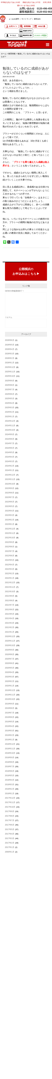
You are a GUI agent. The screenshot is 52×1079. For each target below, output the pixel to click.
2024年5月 (9, 452)
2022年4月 (9, 564)
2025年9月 (9, 380)
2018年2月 (9, 789)
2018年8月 (9, 762)
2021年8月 (9, 600)
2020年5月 (9, 668)
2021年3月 (9, 623)
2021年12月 (10, 582)
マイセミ (13, 35)
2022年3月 (9, 569)
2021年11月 (10, 587)
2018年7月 (9, 766)
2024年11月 (10, 425)
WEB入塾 (41, 26)
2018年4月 (9, 780)
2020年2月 (9, 681)
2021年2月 (9, 627)
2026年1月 (9, 362)
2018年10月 (10, 753)
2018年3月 (9, 784)
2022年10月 (10, 537)
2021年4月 (9, 618)
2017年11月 (10, 802)
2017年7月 (9, 820)
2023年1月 (9, 524)
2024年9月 (9, 434)
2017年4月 (9, 834)
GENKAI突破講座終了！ (14, 291)
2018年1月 (9, 793)
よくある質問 (14, 19)
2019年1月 (9, 739)
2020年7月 (9, 659)
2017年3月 (9, 838)
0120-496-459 (44, 8)
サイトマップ (26, 19)
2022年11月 (10, 533)
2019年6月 (9, 717)
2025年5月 (9, 398)
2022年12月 (10, 529)
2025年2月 (9, 412)
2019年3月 (9, 730)
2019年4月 (9, 726)
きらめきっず (40, 35)
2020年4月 (9, 672)
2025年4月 (9, 403)
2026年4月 (9, 349)
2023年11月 (10, 479)
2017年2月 (9, 843)
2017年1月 (9, 847)
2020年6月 (9, 663)
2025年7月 (9, 389)
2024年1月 (9, 470)
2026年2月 (9, 358)
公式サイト (13, 26)
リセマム (8, 317)
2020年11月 (10, 641)
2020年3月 (9, 677)
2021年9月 (9, 596)
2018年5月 (9, 775)
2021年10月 (10, 591)
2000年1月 (9, 852)
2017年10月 (10, 807)
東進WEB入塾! (27, 35)
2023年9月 (9, 488)
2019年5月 (9, 721)
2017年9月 (9, 811)
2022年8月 (9, 546)
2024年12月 (10, 421)
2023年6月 (9, 502)
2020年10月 (10, 645)
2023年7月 (9, 497)
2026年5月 (9, 345)
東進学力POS (27, 31)
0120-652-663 (44, 11)
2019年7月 (9, 713)
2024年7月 (9, 443)
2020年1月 (9, 686)
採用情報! (27, 26)
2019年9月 (9, 704)
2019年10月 (10, 699)
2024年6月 (9, 448)
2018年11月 (10, 748)
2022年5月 (9, 560)
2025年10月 (10, 376)
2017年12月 (10, 798)
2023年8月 (9, 493)
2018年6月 (9, 771)
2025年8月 (9, 385)
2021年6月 (9, 609)
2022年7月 (9, 551)
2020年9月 (9, 650)
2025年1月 (9, 416)
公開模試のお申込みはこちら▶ (26, 271)
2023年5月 (9, 506)
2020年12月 (10, 636)
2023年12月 (10, 475)
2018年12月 (10, 744)
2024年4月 (9, 457)
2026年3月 (9, 353)
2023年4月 (9, 511)
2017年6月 (9, 825)
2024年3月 (9, 461)
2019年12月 (10, 690)
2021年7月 (9, 605)
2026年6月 (9, 340)
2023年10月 (10, 484)
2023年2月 (9, 520)
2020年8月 (9, 654)
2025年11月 (10, 371)
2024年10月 (10, 430)
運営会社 (37, 19)
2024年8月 (9, 439)
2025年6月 (9, 394)
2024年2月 (9, 466)
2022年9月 (9, 542)
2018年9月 (9, 757)
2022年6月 (9, 555)
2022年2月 (9, 573)
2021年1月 (9, 632)
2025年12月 (10, 367)
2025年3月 (9, 407)
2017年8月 (9, 816)
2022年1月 (9, 578)
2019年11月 (10, 695)
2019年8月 (9, 708)
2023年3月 (9, 515)
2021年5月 (9, 614)
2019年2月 (9, 735)
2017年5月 (9, 829)
